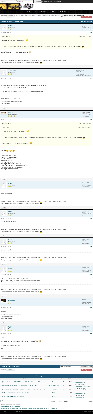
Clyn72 (54, 396)
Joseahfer (91, 411)
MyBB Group (18, 411)
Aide (53, 11)
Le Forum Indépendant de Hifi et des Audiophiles (16, 408)
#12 (91, 78)
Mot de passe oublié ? (47, 1)
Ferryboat (11, 71)
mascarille (11, 300)
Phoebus (54, 389)
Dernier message (78, 382)
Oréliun (84, 382)
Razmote (54, 381)
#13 (91, 119)
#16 (91, 246)
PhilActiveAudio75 (54, 385)
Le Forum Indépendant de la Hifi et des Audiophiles (15, 15)
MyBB (5, 411)
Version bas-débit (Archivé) (43, 408)
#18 (91, 307)
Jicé (9, 25)
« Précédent (9, 17)
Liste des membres (41, 11)
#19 (91, 333)
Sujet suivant (16, 366)
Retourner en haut (32, 408)
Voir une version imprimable (8, 400)
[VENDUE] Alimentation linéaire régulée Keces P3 (15, 392)
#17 (91, 274)
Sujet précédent (6, 366)
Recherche (63, 11)
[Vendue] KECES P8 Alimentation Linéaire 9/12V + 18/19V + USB (19, 385)
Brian (10, 113)
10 (63, 385)
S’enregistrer (57, 1)
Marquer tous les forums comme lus (10, 406)
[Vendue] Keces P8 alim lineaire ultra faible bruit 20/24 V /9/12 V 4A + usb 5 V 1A (23, 389)
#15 (91, 218)
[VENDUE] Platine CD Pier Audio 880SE (13, 396)
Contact (2, 408)
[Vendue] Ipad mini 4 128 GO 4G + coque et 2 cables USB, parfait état (21, 381)
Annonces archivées (54, 15)
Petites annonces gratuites (39, 15)
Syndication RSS (53, 408)
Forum (28, 11)
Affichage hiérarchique (86, 21)
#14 (91, 190)
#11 (91, 32)
